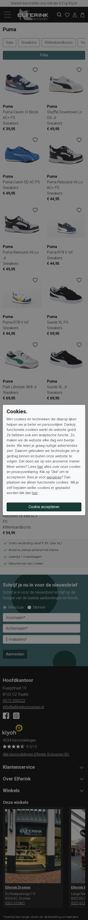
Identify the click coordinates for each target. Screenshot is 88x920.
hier (40, 467)
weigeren (54, 477)
